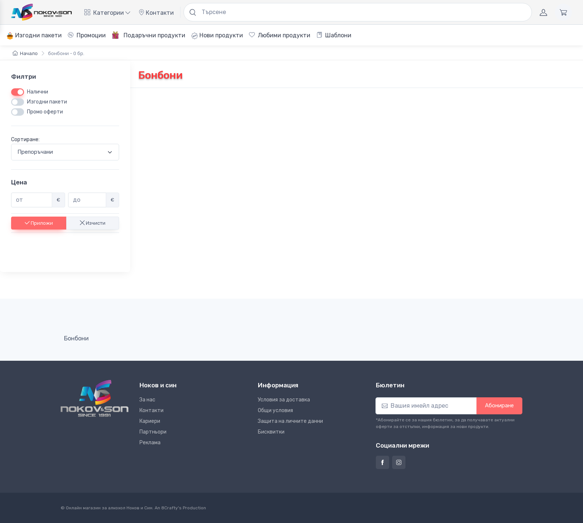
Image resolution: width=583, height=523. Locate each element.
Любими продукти (279, 35)
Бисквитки (271, 432)
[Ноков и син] (94, 398)
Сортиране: (25, 140)
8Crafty (169, 507)
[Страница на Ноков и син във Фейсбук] (382, 462)
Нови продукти (217, 35)
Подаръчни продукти (148, 35)
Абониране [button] (499, 405)
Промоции (87, 35)
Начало (25, 53)
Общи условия (275, 410)
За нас (147, 400)
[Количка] (563, 12)
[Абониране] (426, 405)
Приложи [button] (39, 223)
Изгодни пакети (34, 36)
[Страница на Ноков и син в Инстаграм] (398, 462)
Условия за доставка (284, 400)
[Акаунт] (543, 12)
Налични (37, 92)
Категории (107, 12)
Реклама (150, 442)
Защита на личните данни (290, 421)
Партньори (152, 432)
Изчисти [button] (92, 223)
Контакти (156, 12)
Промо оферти (45, 112)
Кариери (149, 421)
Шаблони (333, 35)
